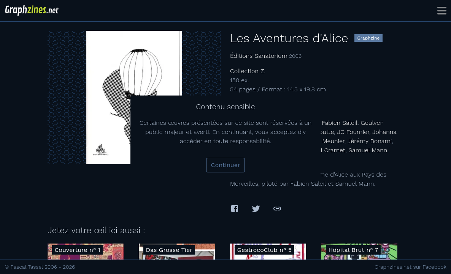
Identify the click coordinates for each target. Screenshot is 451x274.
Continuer (225, 165)
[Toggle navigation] (442, 10)
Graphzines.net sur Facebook (410, 267)
